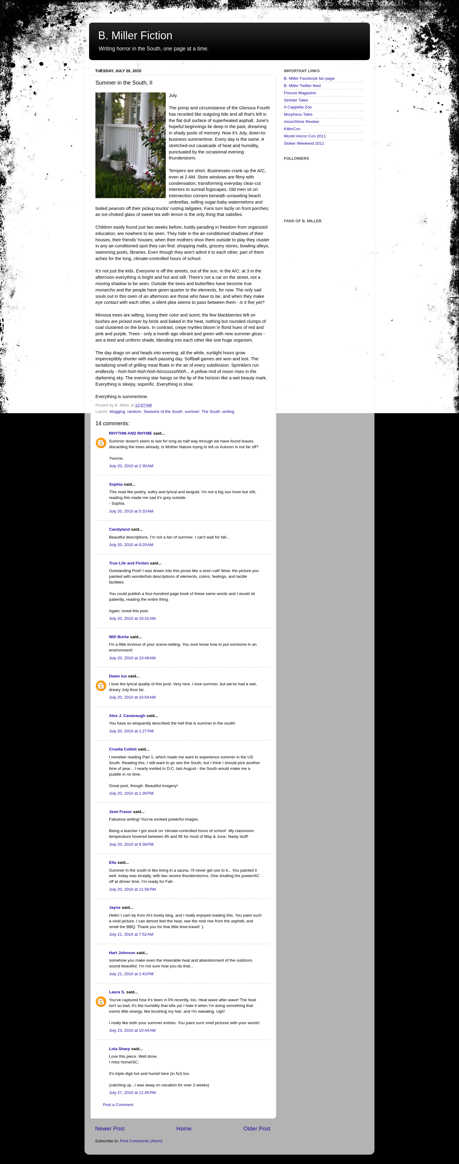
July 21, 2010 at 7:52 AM (131, 934)
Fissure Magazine (300, 93)
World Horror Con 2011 (305, 136)
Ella (112, 862)
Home (183, 1128)
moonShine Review (301, 121)
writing (228, 411)
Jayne (114, 907)
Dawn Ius (118, 676)
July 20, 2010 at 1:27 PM (131, 731)
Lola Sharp (119, 1049)
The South (210, 411)
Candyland (119, 529)
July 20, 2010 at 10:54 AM (132, 697)
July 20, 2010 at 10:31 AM (132, 618)
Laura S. (117, 992)
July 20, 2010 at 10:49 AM (132, 658)
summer (192, 411)
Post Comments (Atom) (141, 1141)
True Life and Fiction (129, 563)
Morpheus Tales (298, 114)
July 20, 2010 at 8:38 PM (131, 844)
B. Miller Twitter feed (302, 85)
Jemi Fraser (120, 811)
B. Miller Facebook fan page (309, 78)
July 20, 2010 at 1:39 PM (131, 793)
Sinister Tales (296, 100)
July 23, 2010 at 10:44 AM (132, 1030)
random (134, 411)
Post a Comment (118, 1104)
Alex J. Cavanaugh (127, 715)
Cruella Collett (123, 749)
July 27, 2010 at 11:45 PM (132, 1092)
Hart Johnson (122, 952)
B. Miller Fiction (135, 35)
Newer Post (110, 1128)
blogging (117, 411)
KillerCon (292, 129)
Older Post (256, 1128)
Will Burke (119, 637)
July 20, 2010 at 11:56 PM (132, 889)
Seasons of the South (162, 411)
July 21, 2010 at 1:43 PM (131, 974)
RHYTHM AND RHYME (130, 433)
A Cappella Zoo (298, 107)
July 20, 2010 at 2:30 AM (131, 466)
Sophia (116, 484)
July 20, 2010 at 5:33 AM (131, 511)
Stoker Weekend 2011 (304, 143)
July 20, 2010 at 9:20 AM (131, 544)
